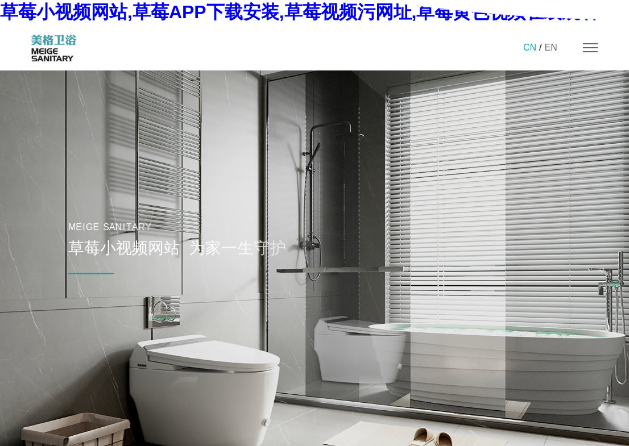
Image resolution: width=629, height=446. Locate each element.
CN (529, 47)
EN (550, 47)
